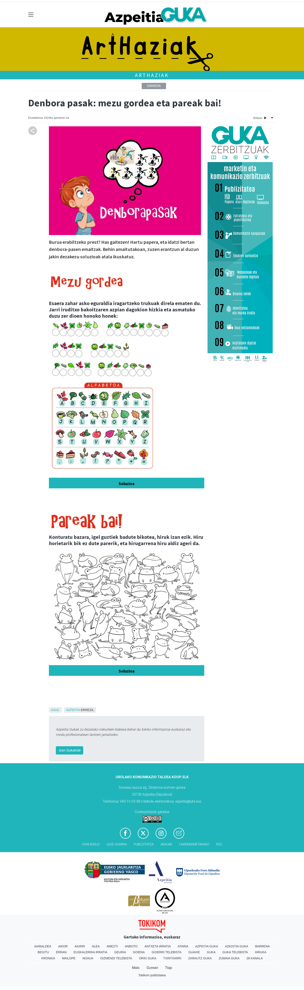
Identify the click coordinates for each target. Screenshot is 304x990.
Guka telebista (235, 952)
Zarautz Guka (200, 958)
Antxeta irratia (158, 946)
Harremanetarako (194, 844)
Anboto (131, 946)
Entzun (259, 118)
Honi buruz (91, 844)
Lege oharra (117, 844)
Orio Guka (147, 958)
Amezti (112, 946)
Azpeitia (73, 710)
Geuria (120, 952)
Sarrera (154, 86)
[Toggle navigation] (31, 14)
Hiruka (260, 952)
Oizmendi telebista (116, 958)
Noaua (87, 958)
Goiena (139, 952)
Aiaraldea (42, 946)
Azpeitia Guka (206, 946)
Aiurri (80, 946)
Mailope (68, 958)
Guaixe (194, 952)
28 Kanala (254, 958)
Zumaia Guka (229, 958)
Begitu (43, 952)
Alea (96, 946)
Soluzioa (127, 483)
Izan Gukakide (69, 750)
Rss (219, 844)
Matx (136, 968)
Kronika (48, 958)
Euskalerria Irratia (90, 952)
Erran (61, 952)
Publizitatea (144, 844)
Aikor (63, 946)
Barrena (262, 946)
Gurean (152, 968)
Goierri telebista (166, 952)
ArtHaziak (152, 75)
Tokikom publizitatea (152, 975)
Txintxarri (172, 958)
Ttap (168, 968)
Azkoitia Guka (236, 946)
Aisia (55, 710)
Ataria (183, 946)
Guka (211, 952)
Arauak (166, 844)
